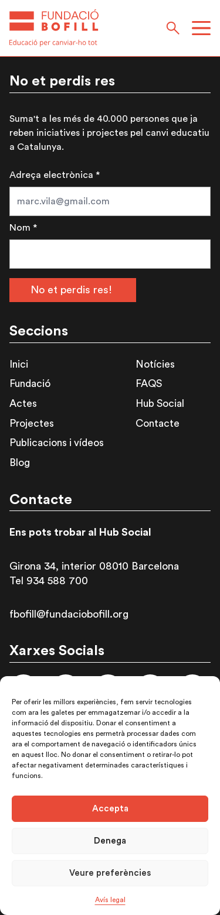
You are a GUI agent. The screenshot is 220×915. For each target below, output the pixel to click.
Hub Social (160, 404)
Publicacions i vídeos (56, 443)
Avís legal (110, 899)
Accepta (110, 808)
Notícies (155, 364)
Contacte (158, 424)
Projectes (31, 424)
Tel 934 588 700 (48, 580)
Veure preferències (110, 873)
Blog (19, 463)
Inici (18, 364)
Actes (23, 404)
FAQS (149, 384)
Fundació (29, 384)
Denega (110, 841)
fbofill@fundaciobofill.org (68, 614)
